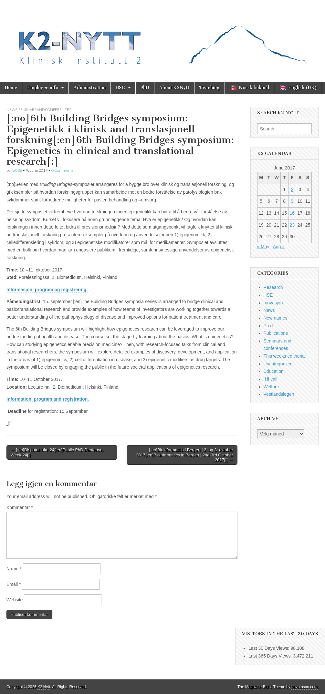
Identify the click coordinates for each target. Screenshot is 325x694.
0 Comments (62, 170)
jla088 (16, 170)
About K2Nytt (174, 87)
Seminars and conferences (44, 109)
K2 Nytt (43, 687)
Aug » (279, 246)
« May (263, 246)
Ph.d (268, 325)
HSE (120, 87)
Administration (90, 87)
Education (274, 371)
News (11, 109)
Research (273, 287)
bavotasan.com (304, 687)
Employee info (42, 87)
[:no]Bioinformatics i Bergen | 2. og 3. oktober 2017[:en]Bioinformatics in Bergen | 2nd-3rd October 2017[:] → (184, 454)
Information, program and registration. (47, 399)
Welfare (271, 386)
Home (11, 87)
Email (13, 584)
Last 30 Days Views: (269, 648)
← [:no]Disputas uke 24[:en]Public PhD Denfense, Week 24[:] (57, 452)
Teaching (209, 87)
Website (14, 599)
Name (14, 568)
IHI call (271, 379)
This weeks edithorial (285, 356)
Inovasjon (273, 302)
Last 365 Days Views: (270, 655)
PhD (145, 87)
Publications (276, 333)
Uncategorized (278, 363)
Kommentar (19, 507)
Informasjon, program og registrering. (47, 289)
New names (276, 318)
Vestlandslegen (279, 394)
